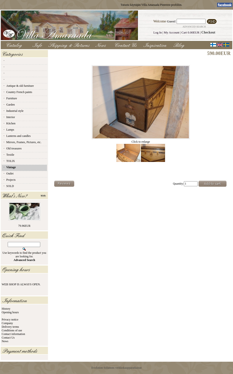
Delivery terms (10, 326)
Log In (157, 32)
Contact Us (8, 337)
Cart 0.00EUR (190, 32)
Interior (9, 117)
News (5, 341)
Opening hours (10, 312)
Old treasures (12, 148)
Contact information (13, 334)
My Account (172, 32)
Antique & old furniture (18, 85)
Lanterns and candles (17, 136)
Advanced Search (194, 26)
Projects (9, 179)
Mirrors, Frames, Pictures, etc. (22, 142)
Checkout (208, 32)
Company (7, 323)
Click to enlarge (141, 140)
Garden (9, 104)
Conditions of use (12, 330)
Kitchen (9, 123)
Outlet (8, 173)
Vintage (9, 167)
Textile (8, 154)
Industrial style (13, 111)
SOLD (8, 186)
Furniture (10, 98)
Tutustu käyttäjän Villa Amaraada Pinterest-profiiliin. (151, 5)
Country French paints (17, 92)
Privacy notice (10, 319)
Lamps (8, 129)
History (6, 308)
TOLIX (9, 161)
